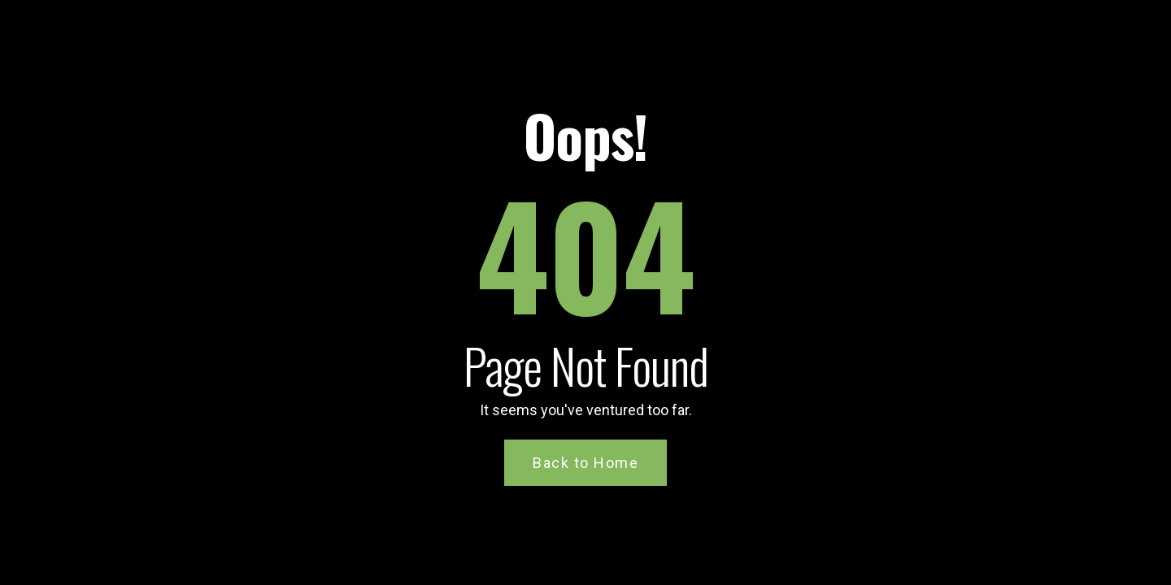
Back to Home (585, 462)
